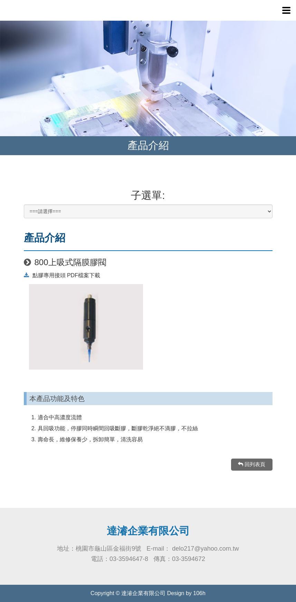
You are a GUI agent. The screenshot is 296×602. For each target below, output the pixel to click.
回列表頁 (251, 464)
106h (199, 593)
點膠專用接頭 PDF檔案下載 (62, 275)
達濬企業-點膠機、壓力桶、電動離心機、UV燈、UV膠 (51, 10)
